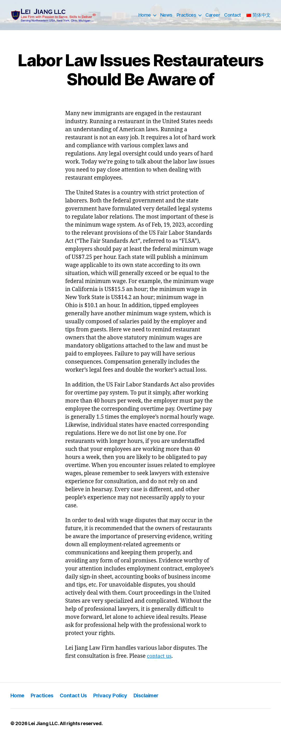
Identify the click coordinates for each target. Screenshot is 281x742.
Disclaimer (150, 699)
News (166, 17)
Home (144, 17)
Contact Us (75, 699)
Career (212, 17)
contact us (160, 660)
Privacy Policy (113, 699)
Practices (186, 17)
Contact (232, 17)
